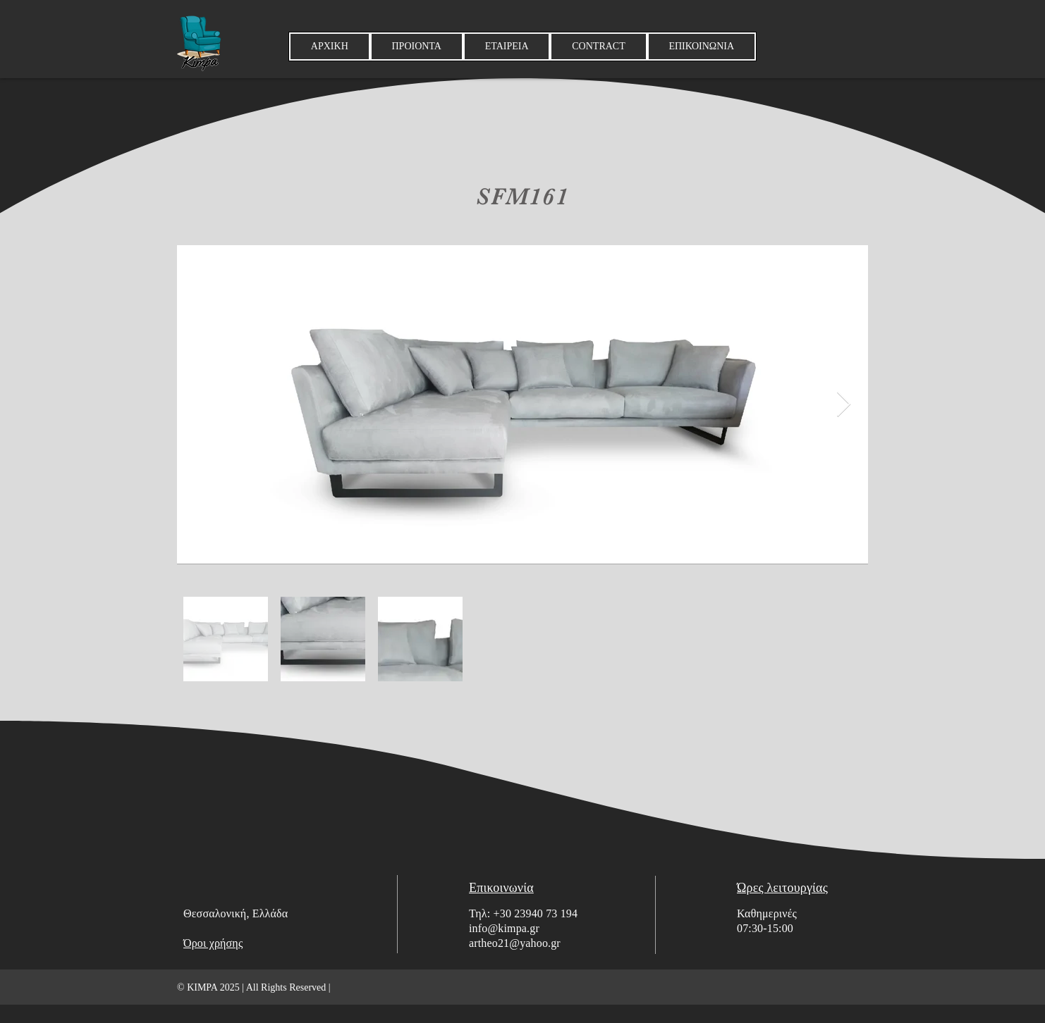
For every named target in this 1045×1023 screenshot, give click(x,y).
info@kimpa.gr (504, 928)
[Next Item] (844, 404)
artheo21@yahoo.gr (515, 943)
